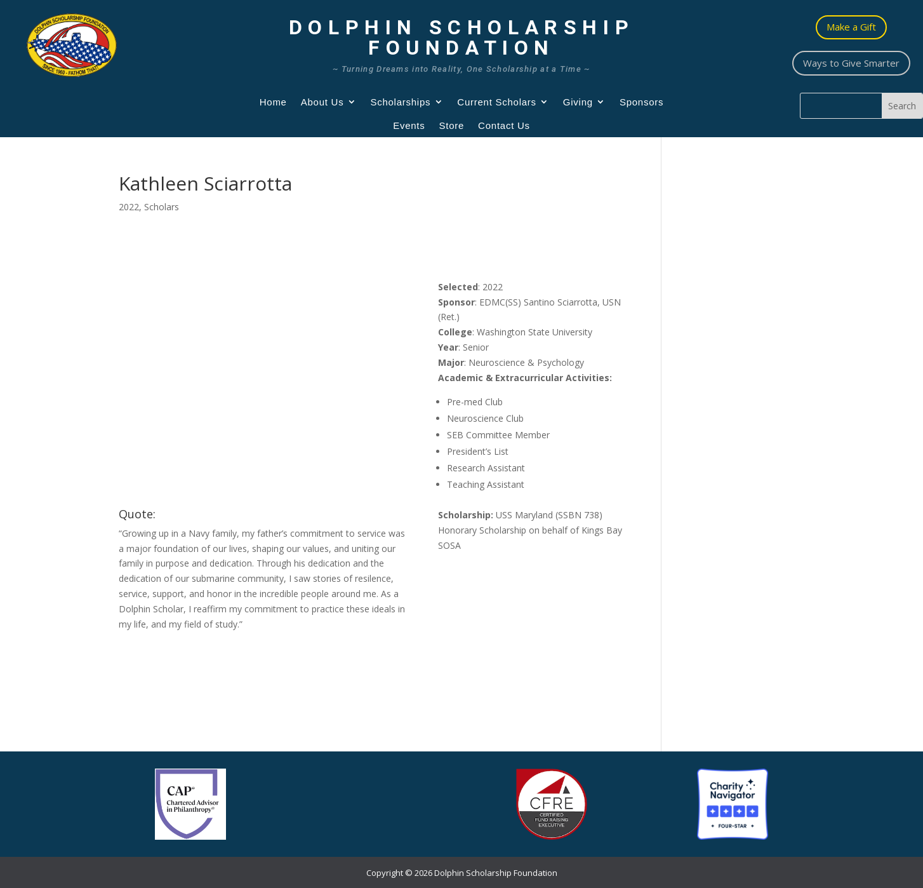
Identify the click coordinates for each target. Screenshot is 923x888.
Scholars (161, 207)
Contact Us (504, 125)
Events (409, 125)
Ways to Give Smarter (851, 63)
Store (452, 125)
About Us (322, 102)
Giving (578, 102)
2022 (129, 207)
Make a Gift (851, 26)
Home (273, 102)
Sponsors (641, 102)
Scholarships (400, 102)
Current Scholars (496, 102)
